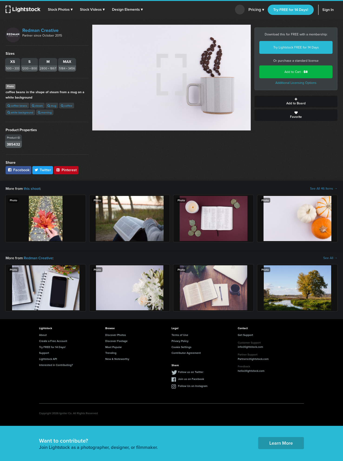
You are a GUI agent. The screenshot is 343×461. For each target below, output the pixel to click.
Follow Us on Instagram (193, 386)
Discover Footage (116, 341)
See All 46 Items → (323, 188)
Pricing (256, 10)
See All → (330, 258)
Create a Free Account (53, 341)
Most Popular (113, 347)
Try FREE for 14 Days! (290, 9)
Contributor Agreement (186, 353)
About (43, 335)
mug (51, 106)
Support (44, 353)
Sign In (328, 9)
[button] (60, 9)
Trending (110, 353)
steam (37, 106)
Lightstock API (48, 359)
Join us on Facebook (191, 379)
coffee (66, 106)
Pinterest (66, 170)
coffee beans (17, 106)
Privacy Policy (180, 341)
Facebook (18, 170)
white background (20, 112)
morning (45, 112)
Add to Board (296, 102)
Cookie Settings (181, 347)
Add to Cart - (296, 71)
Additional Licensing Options (296, 82)
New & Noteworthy (117, 359)
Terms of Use (180, 335)
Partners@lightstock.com (253, 359)
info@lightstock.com (250, 347)
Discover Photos (115, 335)
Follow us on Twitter (190, 372)
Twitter (42, 170)
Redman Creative (40, 30)
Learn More (281, 443)
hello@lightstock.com (251, 371)
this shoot (32, 188)
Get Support (245, 335)
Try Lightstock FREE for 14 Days (296, 47)
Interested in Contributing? (56, 365)
